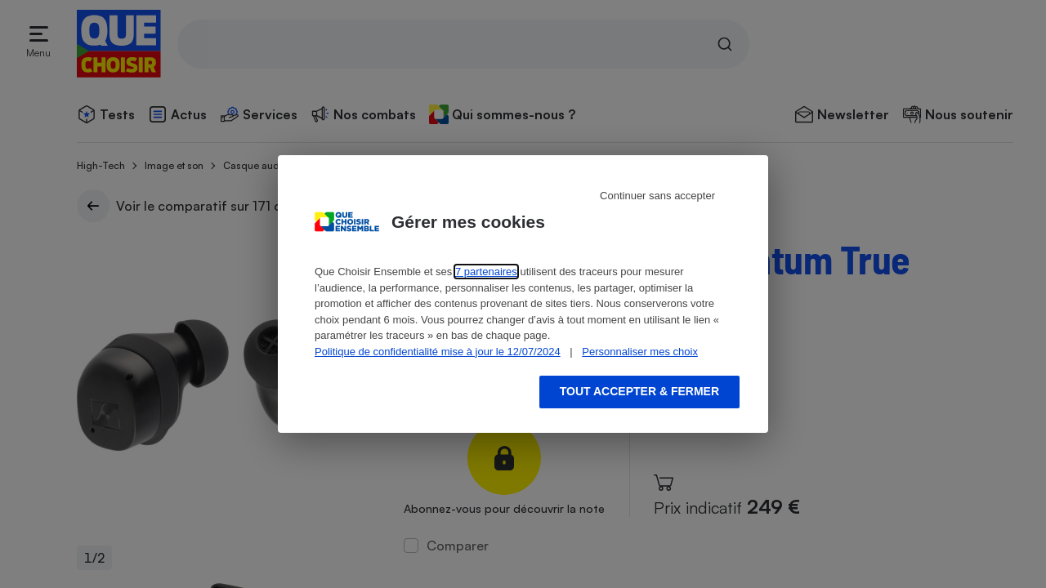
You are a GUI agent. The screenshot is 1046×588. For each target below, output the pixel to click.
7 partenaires (486, 271)
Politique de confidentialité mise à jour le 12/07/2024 (438, 351)
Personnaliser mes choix (640, 351)
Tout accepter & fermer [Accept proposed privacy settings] (639, 391)
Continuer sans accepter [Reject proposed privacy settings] (657, 195)
